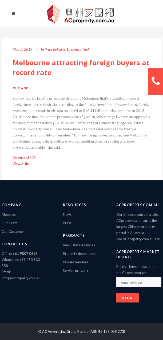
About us (9, 214)
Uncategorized (78, 49)
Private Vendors (75, 262)
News (67, 214)
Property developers (79, 253)
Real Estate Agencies (79, 245)
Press (67, 223)
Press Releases (55, 49)
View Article (22, 163)
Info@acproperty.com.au (21, 278)
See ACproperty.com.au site (138, 239)
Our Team (9, 223)
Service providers (76, 270)
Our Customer (13, 231)
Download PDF (24, 157)
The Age (20, 88)
